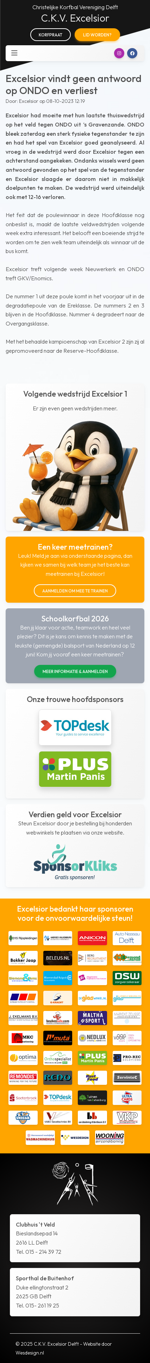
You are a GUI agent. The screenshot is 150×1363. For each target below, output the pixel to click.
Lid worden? (97, 34)
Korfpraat (50, 34)
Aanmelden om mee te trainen (75, 590)
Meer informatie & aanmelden (75, 671)
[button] (119, 53)
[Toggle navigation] (14, 53)
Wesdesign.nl (29, 1353)
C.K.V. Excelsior (75, 18)
